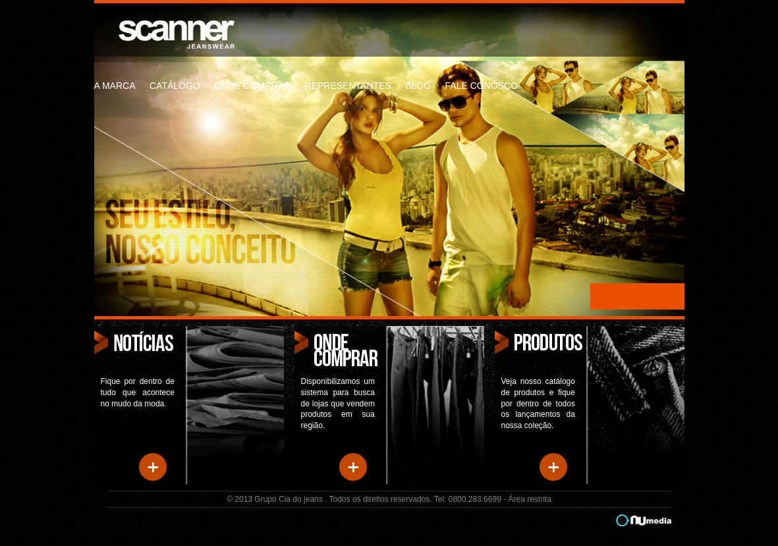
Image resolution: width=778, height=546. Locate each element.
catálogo (175, 85)
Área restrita (529, 499)
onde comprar (252, 85)
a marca (115, 85)
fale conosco (481, 85)
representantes (348, 85)
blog (418, 85)
